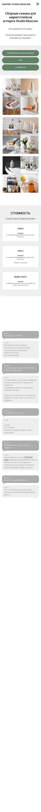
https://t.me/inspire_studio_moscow (18, 545)
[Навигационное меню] (37, 4)
